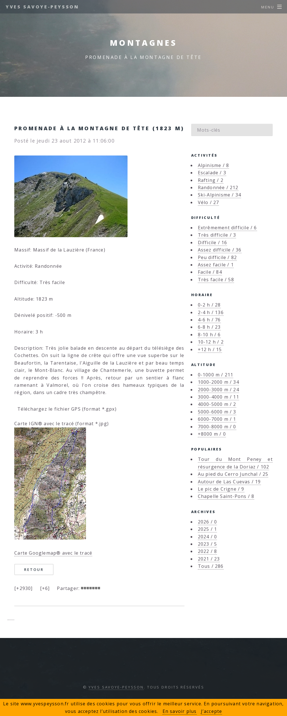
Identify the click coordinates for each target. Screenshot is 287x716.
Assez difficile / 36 (220, 250)
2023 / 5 (207, 544)
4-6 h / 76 (209, 320)
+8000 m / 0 (212, 434)
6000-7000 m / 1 (217, 419)
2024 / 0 (207, 537)
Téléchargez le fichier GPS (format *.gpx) (65, 409)
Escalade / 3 (212, 173)
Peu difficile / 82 (217, 257)
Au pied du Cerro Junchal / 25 (233, 474)
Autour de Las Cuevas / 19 (229, 482)
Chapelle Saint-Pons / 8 (226, 496)
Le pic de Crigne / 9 (221, 489)
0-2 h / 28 (209, 305)
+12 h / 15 (210, 349)
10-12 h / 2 (211, 342)
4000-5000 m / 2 (217, 404)
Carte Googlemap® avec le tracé (53, 553)
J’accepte (211, 711)
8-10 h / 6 (209, 334)
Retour (33, 569)
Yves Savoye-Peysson (42, 7)
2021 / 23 (209, 559)
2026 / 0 (207, 522)
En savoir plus (180, 711)
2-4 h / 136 (211, 312)
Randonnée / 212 (218, 187)
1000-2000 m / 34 (218, 382)
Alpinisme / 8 (213, 165)
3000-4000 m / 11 (218, 397)
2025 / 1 (207, 529)
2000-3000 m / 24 (218, 389)
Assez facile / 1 (216, 265)
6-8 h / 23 (209, 327)
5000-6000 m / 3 (217, 412)
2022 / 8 (207, 551)
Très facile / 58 (216, 279)
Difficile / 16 (212, 242)
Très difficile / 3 (217, 235)
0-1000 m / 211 (215, 375)
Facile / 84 (210, 272)
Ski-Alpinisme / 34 (219, 195)
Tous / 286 (211, 566)
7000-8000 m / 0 (217, 427)
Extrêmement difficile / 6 (227, 228)
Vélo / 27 (208, 202)
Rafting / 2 (210, 180)
